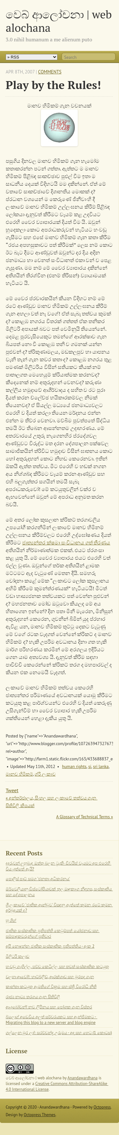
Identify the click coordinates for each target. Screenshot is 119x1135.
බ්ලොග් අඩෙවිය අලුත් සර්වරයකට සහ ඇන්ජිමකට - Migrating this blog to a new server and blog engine (51, 1019)
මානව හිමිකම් (19, 774)
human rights (74, 766)
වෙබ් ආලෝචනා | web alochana (59, 21)
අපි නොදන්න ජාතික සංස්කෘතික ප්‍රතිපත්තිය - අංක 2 (50, 946)
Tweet (12, 790)
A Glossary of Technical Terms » (84, 817)
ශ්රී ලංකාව (45, 774)
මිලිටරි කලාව (17, 956)
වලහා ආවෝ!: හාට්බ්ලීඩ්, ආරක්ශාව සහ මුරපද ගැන (50, 976)
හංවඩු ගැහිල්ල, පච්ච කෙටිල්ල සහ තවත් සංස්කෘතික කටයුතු (57, 966)
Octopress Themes (40, 1115)
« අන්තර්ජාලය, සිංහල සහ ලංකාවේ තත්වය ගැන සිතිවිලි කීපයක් (51, 801)
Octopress (102, 1107)
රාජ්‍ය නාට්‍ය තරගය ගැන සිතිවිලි (33, 997)
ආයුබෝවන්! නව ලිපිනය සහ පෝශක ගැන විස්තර (49, 1007)
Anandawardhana (83, 1078)
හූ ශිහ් (11, 920)
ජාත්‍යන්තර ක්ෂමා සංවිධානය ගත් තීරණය (66, 542)
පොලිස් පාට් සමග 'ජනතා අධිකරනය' (38, 879)
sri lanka (101, 766)
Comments (49, 72)
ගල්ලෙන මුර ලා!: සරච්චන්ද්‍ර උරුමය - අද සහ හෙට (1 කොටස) (59, 1032)
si (89, 766)
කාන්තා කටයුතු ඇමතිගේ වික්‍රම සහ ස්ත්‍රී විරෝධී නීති (51, 986)
